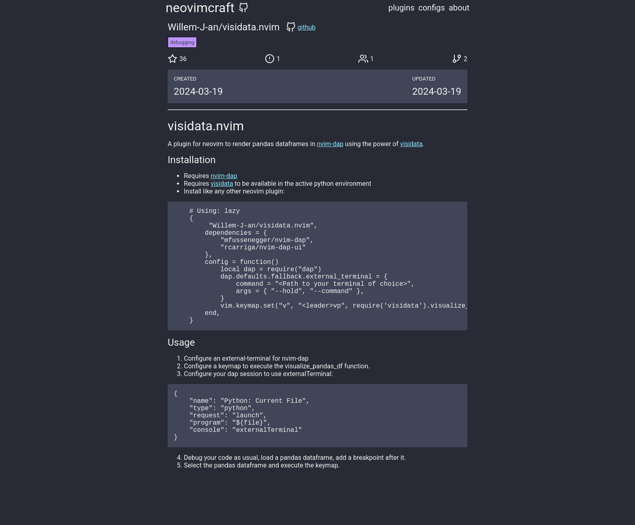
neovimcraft (200, 7)
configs (431, 8)
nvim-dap (330, 144)
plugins (401, 8)
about (459, 8)
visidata (411, 144)
